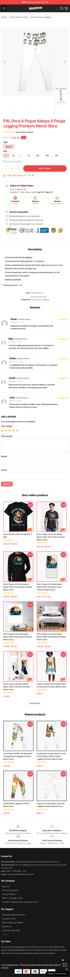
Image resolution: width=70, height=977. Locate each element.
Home (4, 17)
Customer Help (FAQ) (11, 930)
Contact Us (6, 926)
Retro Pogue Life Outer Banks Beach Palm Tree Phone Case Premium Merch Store (49, 587)
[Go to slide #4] (56, 110)
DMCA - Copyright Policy (12, 898)
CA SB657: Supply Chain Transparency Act (20, 902)
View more (35, 703)
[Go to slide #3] (42, 110)
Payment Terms (8, 919)
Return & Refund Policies (12, 922)
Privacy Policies (8, 894)
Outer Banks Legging (41, 17)
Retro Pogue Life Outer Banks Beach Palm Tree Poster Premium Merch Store (17, 637)
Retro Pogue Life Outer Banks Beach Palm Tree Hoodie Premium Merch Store (17, 587)
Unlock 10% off (64, 965)
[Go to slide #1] (13, 110)
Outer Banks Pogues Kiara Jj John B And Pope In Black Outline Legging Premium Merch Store (51, 756)
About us (6, 886)
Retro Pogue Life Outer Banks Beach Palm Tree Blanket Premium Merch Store (51, 637)
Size (5, 151)
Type (5, 142)
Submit (7, 484)
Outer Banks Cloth (19, 17)
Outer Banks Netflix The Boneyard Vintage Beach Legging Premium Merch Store (17, 756)
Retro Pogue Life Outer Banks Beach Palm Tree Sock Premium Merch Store (16, 687)
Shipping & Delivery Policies (13, 915)
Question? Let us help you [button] (57, 974)
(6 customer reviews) (24, 132)
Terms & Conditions (10, 890)
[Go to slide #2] (28, 110)
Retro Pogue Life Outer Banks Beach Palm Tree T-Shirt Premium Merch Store (51, 537)
